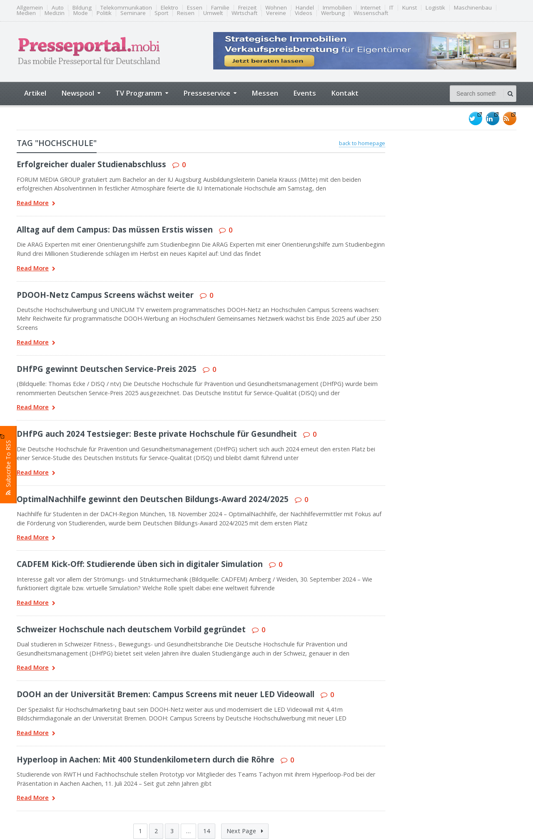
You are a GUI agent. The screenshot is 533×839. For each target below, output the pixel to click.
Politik (104, 13)
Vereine (276, 13)
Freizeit (247, 7)
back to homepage (362, 143)
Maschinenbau (473, 7)
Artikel (35, 93)
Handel (305, 7)
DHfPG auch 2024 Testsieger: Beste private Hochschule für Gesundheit (157, 433)
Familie (220, 7)
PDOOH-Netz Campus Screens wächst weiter (105, 295)
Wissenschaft (371, 13)
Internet (371, 7)
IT (391, 7)
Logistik (435, 7)
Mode (80, 13)
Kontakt (345, 93)
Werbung (333, 13)
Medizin (55, 13)
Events (304, 93)
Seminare (133, 13)
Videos (303, 13)
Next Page (245, 831)
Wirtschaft (244, 13)
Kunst (409, 7)
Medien (26, 13)
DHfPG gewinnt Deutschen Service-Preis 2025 (107, 369)
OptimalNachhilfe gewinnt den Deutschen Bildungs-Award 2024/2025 (153, 499)
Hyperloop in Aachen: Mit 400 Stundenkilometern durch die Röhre (145, 759)
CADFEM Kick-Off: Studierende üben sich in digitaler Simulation (140, 564)
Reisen (185, 13)
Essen (194, 7)
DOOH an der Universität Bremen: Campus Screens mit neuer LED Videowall (165, 694)
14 (206, 831)
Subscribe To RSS (8, 464)
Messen (265, 93)
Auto (58, 7)
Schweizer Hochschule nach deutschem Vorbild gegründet (131, 629)
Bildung (82, 7)
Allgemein (30, 7)
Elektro (169, 7)
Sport (161, 13)
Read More (36, 204)
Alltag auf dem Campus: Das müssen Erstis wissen (115, 229)
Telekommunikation (126, 7)
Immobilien (337, 7)
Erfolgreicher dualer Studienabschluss (91, 164)
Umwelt (213, 13)
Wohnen (276, 7)
